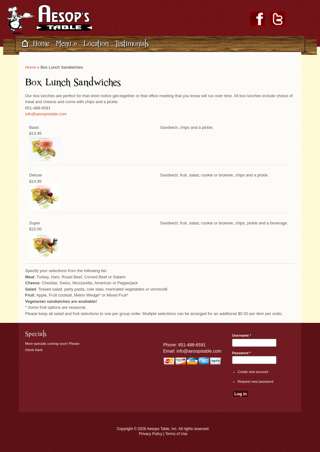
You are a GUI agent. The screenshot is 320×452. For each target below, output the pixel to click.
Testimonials (132, 43)
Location (96, 43)
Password (241, 353)
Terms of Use (176, 434)
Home (41, 43)
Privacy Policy (151, 434)
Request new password (255, 381)
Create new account (252, 372)
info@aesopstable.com (46, 114)
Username (241, 335)
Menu (66, 43)
